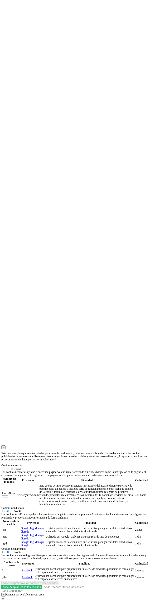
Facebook (27, 570)
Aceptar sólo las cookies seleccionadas (30, 583)
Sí (19, 468)
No (16, 468)
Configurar (12, 590)
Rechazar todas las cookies (64, 587)
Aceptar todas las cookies (22, 587)
